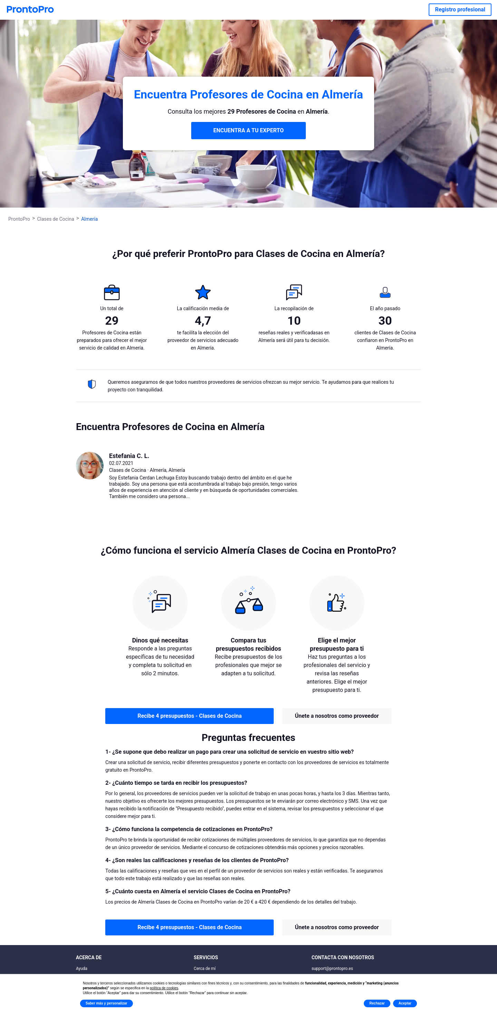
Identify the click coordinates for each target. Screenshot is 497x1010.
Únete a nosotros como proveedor (337, 716)
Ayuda (81, 968)
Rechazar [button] (376, 1003)
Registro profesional (460, 9)
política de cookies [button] (164, 988)
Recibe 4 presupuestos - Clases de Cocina (189, 716)
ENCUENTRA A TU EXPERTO (248, 130)
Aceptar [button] (405, 1003)
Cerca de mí (205, 968)
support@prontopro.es (332, 968)
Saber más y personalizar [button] (106, 1003)
